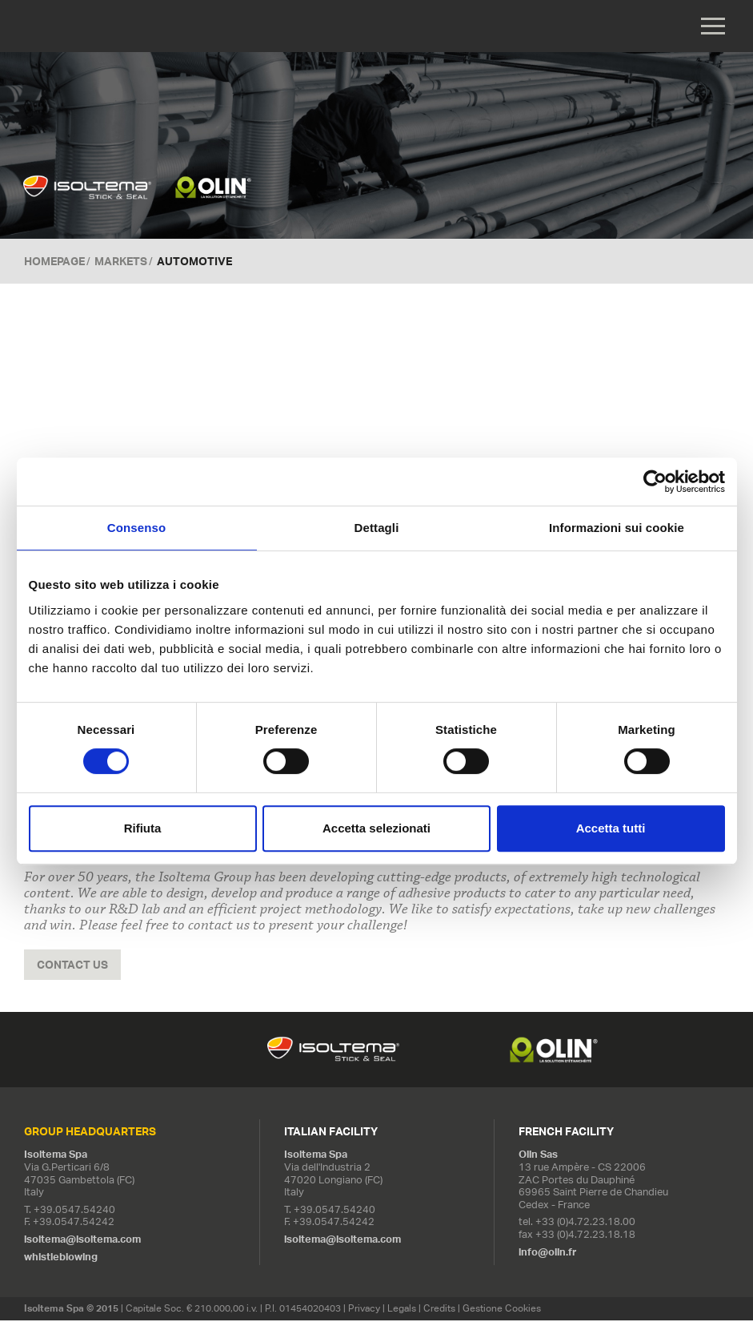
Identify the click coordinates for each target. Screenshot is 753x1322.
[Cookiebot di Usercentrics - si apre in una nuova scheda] (655, 482)
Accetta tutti (611, 828)
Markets (120, 262)
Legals (401, 1310)
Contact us (72, 966)
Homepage (54, 262)
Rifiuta (143, 828)
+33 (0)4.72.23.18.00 (585, 1224)
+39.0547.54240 (74, 1212)
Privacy (364, 1310)
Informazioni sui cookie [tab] (616, 527)
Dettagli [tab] (376, 527)
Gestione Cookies (502, 1310)
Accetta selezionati (376, 828)
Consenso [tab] (136, 527)
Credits (439, 1310)
